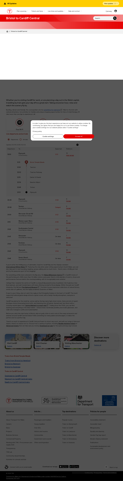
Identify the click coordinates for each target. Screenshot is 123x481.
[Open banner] (111, 3)
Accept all (76, 136)
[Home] (7, 31)
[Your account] (115, 11)
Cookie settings (46, 136)
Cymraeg (109, 11)
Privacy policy (37, 131)
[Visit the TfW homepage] (9, 12)
